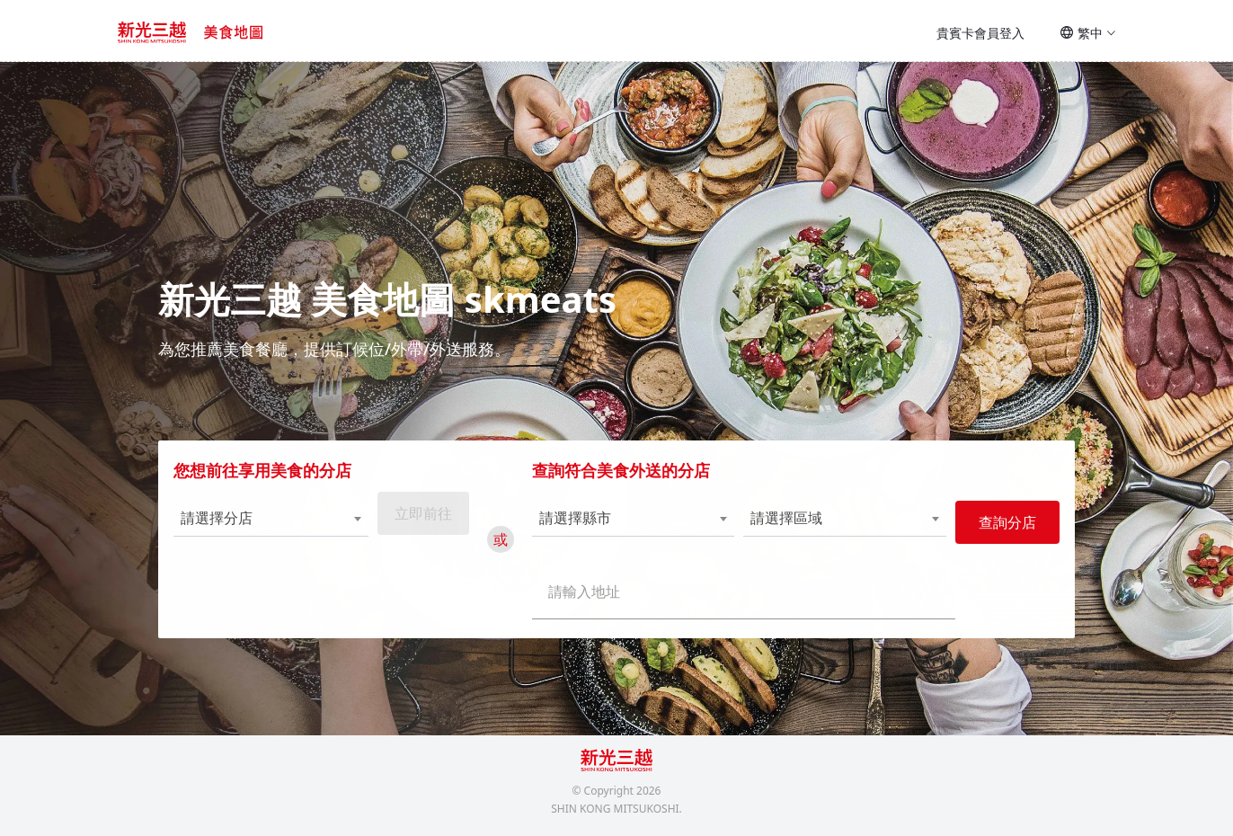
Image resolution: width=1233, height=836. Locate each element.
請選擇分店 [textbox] (223, 526)
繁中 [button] (1087, 32)
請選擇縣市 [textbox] (577, 526)
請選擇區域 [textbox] (785, 526)
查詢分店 (1001, 531)
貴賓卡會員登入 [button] (980, 32)
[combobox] (266, 526)
